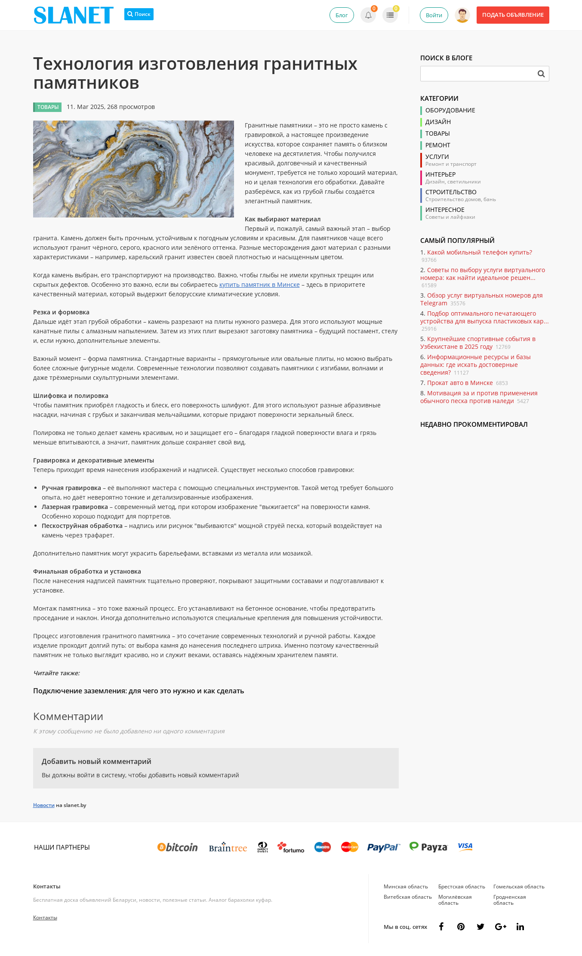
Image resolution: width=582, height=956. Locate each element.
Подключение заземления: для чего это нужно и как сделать (138, 690)
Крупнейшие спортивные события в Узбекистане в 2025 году (478, 343)
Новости (44, 805)
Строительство (451, 192)
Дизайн (438, 121)
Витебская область (408, 896)
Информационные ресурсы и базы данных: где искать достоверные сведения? (475, 364)
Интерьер (440, 174)
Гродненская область (509, 899)
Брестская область (461, 886)
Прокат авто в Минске (460, 383)
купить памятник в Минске (259, 284)
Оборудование (450, 110)
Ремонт (437, 145)
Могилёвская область (455, 899)
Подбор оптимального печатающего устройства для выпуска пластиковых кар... (484, 317)
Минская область (406, 886)
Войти (434, 15)
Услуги (437, 156)
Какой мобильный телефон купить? (479, 252)
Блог (342, 15)
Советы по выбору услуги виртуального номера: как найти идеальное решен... (482, 274)
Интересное (445, 209)
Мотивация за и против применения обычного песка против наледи (479, 397)
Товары (437, 133)
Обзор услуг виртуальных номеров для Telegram (481, 299)
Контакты (47, 886)
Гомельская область (519, 886)
